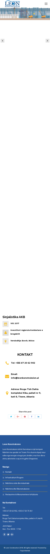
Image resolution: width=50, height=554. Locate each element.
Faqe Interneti (25, 551)
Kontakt (8, 472)
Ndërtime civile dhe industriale (17, 483)
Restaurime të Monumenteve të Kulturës (21, 495)
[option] (25, 40)
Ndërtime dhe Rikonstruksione (17, 489)
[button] (2, 41)
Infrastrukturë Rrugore (14, 478)
